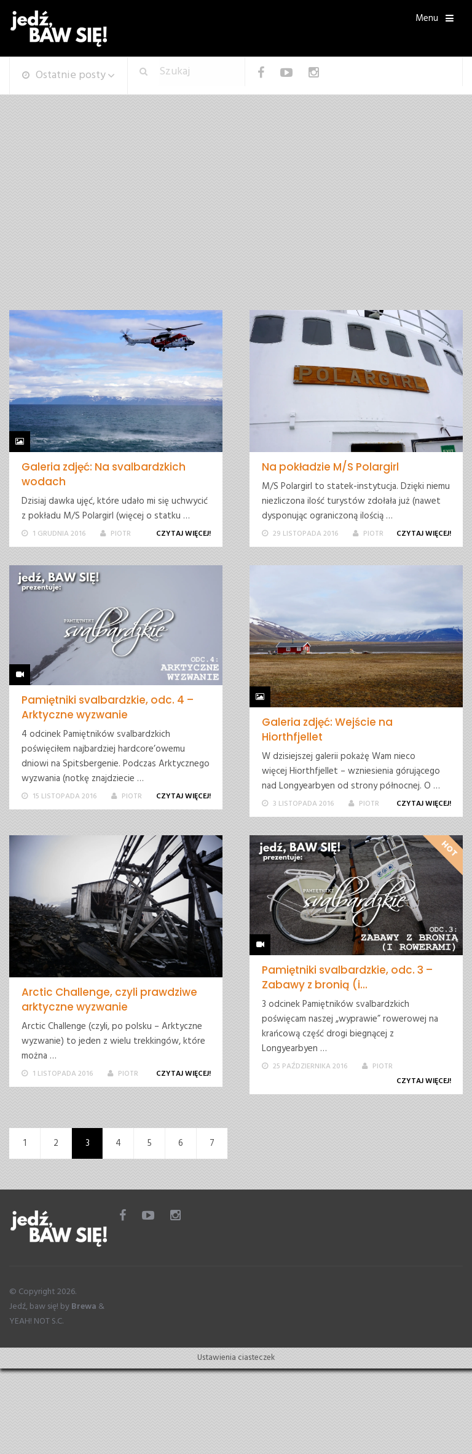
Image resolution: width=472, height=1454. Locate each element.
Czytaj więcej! (185, 534)
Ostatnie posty (64, 75)
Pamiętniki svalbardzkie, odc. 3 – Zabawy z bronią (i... (347, 977)
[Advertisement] (235, 218)
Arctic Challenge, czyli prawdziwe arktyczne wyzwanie (109, 999)
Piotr (121, 534)
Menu (426, 18)
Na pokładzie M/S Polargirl (330, 466)
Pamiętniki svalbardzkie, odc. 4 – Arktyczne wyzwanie (108, 707)
